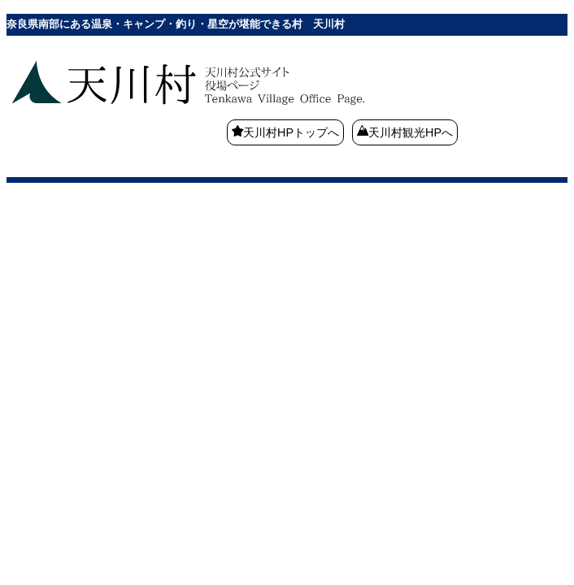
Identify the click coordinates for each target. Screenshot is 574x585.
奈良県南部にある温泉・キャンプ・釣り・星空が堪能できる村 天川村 (234, 109)
